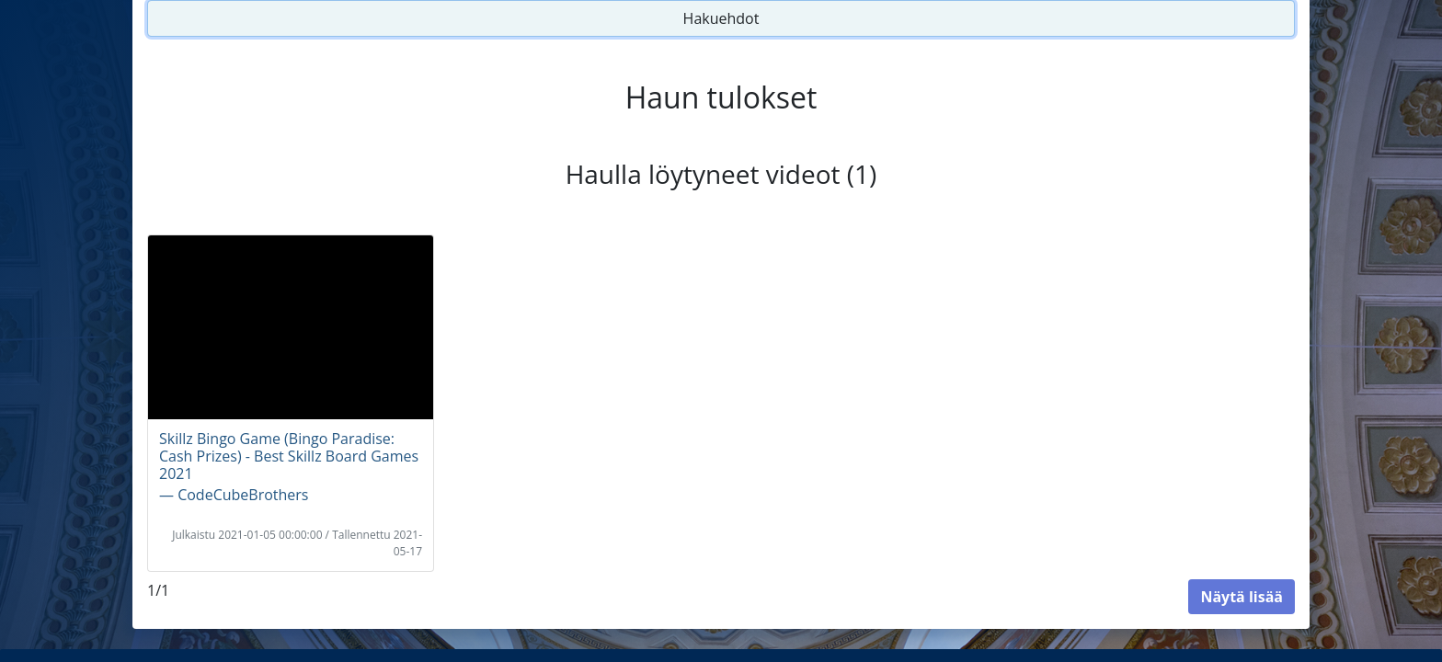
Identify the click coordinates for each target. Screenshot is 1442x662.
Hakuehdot (721, 18)
